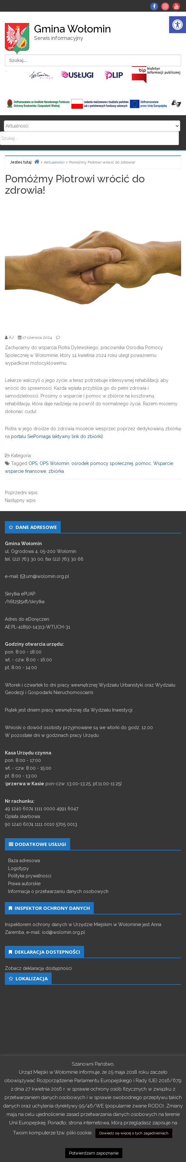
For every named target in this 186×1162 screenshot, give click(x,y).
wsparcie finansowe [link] (25, 471)
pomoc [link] (143, 463)
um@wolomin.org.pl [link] (47, 576)
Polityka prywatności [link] (29, 875)
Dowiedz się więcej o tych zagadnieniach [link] (133, 1133)
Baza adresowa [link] (24, 860)
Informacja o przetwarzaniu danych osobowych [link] (58, 891)
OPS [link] (33, 463)
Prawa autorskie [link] (24, 883)
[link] (177, 24)
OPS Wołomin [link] (54, 463)
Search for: (92, 125)
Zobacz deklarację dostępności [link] (38, 968)
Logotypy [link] (18, 868)
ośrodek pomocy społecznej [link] (102, 463)
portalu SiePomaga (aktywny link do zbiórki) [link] (57, 436)
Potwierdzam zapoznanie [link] (93, 1153)
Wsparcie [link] (163, 463)
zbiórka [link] (56, 471)
